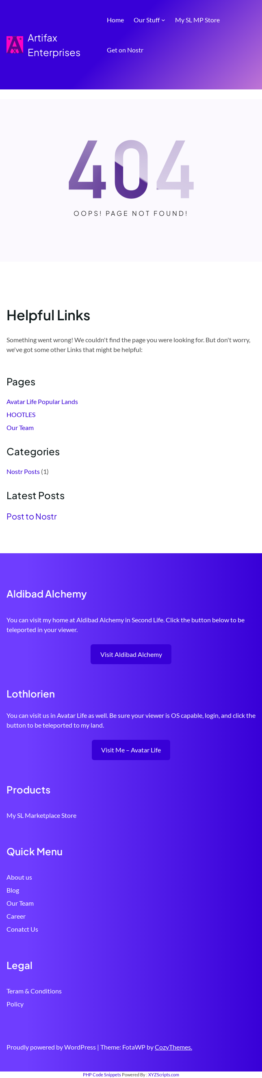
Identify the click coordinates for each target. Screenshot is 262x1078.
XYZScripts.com (163, 1074)
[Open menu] (251, 75)
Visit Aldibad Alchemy (131, 654)
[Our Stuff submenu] (163, 20)
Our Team (20, 427)
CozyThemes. (173, 1047)
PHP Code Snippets (102, 1074)
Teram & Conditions (34, 991)
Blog (12, 890)
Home (115, 20)
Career (16, 916)
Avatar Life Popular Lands (42, 401)
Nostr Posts (23, 471)
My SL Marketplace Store (41, 815)
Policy (15, 1004)
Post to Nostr (31, 516)
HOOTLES (20, 414)
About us (19, 877)
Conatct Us (22, 929)
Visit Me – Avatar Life (131, 750)
